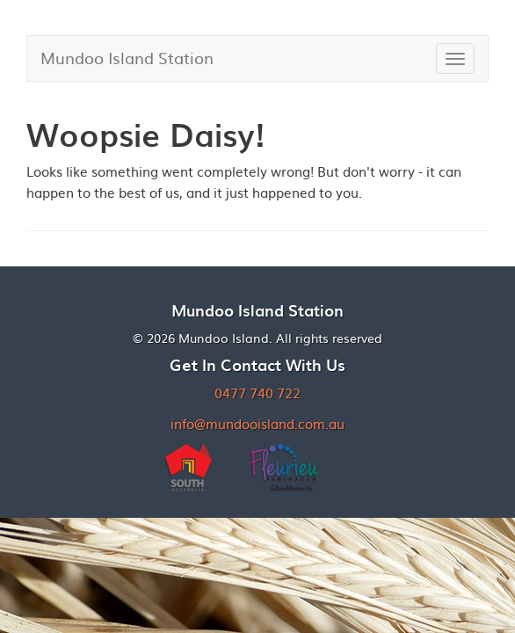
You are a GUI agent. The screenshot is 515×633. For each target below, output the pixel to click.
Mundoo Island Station (127, 57)
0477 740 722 (257, 392)
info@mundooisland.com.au (257, 423)
